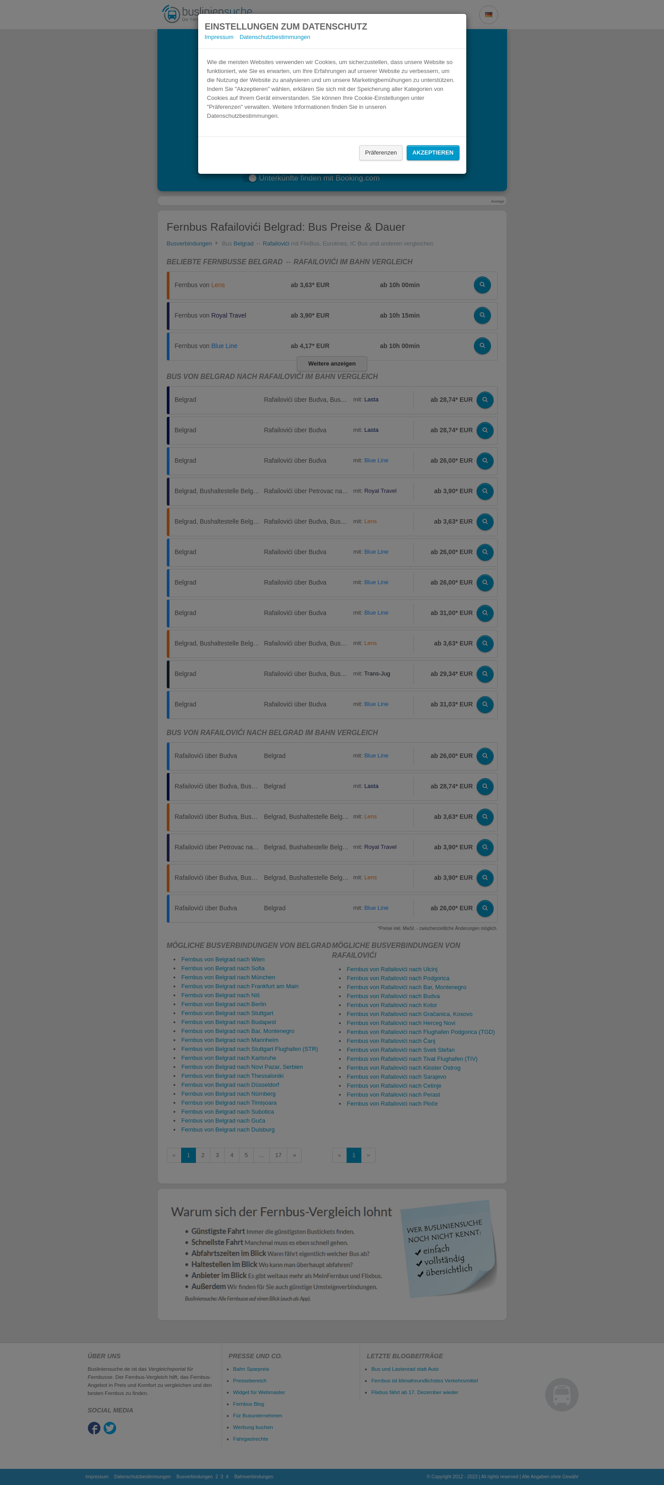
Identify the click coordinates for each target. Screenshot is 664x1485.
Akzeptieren (433, 152)
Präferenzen (381, 152)
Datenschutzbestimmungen (274, 37)
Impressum (219, 37)
